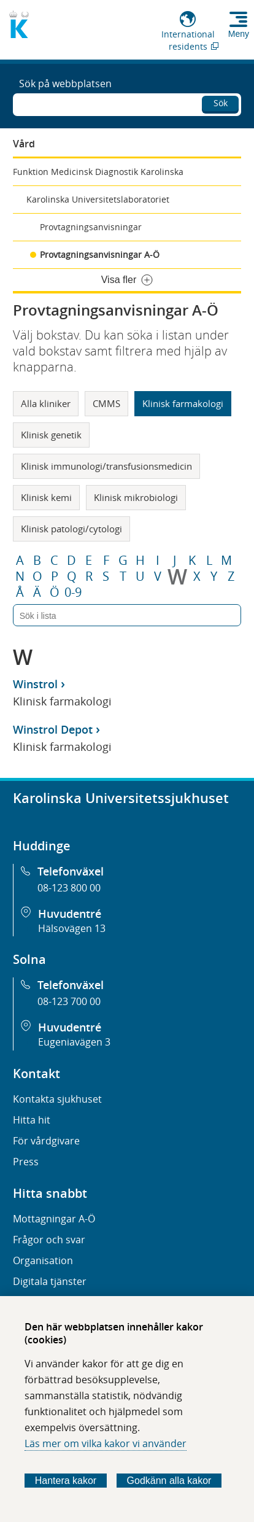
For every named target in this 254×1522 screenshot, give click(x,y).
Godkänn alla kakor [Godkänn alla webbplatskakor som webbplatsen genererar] (169, 1480)
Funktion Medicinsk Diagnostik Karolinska (98, 171)
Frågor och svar (49, 1239)
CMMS (106, 403)
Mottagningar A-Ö (54, 1218)
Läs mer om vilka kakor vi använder (106, 1443)
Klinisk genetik (51, 435)
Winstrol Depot (53, 729)
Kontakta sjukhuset (57, 1099)
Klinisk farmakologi (182, 403)
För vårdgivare (46, 1140)
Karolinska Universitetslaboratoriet (97, 199)
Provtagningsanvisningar (91, 227)
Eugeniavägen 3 (74, 1042)
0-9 (73, 592)
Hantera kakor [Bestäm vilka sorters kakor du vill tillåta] (66, 1480)
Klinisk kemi (46, 497)
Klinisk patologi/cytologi (71, 528)
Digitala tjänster (50, 1281)
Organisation (43, 1260)
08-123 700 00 (69, 1001)
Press (26, 1161)
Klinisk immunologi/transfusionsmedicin (106, 466)
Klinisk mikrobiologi (136, 497)
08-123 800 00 (69, 888)
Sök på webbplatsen (65, 83)
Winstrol (35, 684)
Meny (238, 34)
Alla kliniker (46, 403)
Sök (221, 103)
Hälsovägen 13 (72, 928)
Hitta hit (31, 1120)
